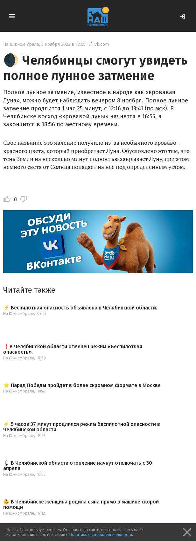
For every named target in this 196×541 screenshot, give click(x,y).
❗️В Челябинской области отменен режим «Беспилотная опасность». (72, 349)
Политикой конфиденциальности (100, 534)
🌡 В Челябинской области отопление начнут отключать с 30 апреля (77, 465)
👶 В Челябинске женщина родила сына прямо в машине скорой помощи (81, 504)
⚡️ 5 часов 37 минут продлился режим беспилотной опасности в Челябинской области (81, 427)
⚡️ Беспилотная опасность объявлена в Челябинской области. (80, 308)
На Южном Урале (21, 44)
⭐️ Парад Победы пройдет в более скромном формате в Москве (82, 385)
